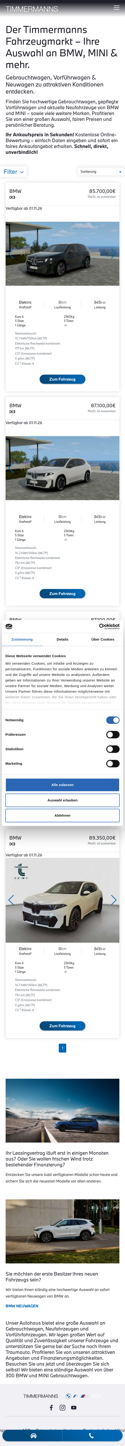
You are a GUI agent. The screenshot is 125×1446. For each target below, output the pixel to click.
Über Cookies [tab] (103, 639)
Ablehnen (62, 815)
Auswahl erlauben (62, 800)
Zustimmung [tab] (22, 639)
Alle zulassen (62, 785)
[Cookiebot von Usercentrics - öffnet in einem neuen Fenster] (99, 627)
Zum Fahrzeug (62, 379)
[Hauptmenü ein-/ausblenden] (116, 8)
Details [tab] (62, 639)
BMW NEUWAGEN (22, 1305)
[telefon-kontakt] (91, 1435)
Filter (10, 171)
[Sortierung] (101, 171)
